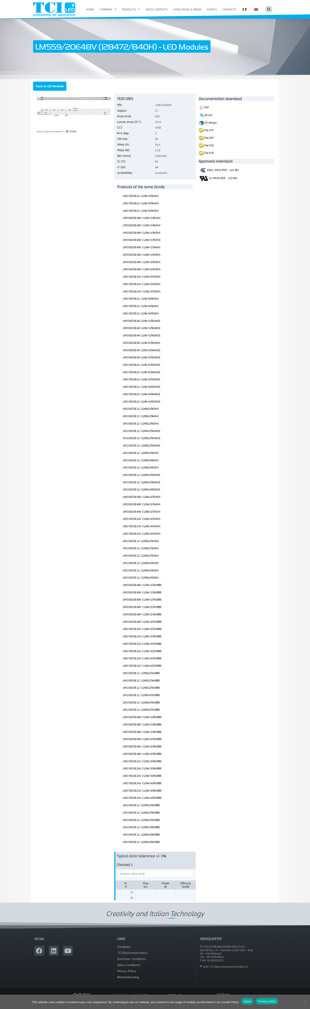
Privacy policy (267, 1001)
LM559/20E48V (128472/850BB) (142, 758)
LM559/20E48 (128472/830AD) (141, 347)
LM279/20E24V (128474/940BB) (142, 663)
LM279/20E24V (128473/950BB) (142, 648)
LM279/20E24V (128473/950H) (141, 296)
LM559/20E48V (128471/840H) (141, 230)
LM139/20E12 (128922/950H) (141, 560)
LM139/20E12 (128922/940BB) (141, 685)
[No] (304, 1002)
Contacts (229, 9)
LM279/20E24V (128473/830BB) (142, 765)
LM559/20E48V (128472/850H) (141, 274)
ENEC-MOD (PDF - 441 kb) (219, 174)
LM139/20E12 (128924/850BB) (141, 846)
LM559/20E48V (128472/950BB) (142, 626)
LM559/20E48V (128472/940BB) (142, 619)
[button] (269, 9)
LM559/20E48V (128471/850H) (141, 237)
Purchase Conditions (131, 963)
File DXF (209, 142)
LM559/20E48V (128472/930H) (141, 501)
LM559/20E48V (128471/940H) (141, 252)
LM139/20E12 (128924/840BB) (141, 839)
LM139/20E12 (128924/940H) (141, 575)
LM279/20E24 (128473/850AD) (141, 384)
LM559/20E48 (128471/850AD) (141, 340)
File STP (209, 134)
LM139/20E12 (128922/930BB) (141, 677)
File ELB (208, 157)
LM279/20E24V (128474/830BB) (142, 787)
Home (90, 9)
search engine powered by (56, 136)
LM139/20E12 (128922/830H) (141, 413)
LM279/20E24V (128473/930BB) (142, 633)
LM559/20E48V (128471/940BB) (142, 597)
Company (107, 9)
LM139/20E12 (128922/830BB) (141, 809)
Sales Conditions (128, 970)
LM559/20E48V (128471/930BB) (142, 589)
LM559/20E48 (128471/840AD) (141, 332)
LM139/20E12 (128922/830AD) (141, 435)
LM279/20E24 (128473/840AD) (141, 376)
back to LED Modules (50, 90)
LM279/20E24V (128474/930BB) (142, 655)
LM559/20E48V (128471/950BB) (142, 604)
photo (205, 120)
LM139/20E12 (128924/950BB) (141, 714)
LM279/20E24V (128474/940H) (141, 531)
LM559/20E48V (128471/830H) (141, 222)
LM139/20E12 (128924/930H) (141, 567)
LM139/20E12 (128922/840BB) (141, 817)
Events (212, 9)
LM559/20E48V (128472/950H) (141, 516)
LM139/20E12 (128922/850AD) (141, 450)
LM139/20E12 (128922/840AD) (141, 443)
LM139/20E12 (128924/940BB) (141, 707)
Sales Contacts (156, 9)
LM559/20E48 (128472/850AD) (141, 362)
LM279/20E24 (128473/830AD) (141, 369)
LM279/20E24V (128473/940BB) (142, 641)
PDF (204, 112)
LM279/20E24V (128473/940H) (141, 288)
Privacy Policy (126, 976)
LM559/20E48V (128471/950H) (141, 259)
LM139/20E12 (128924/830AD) (141, 479)
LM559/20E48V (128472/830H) (141, 266)
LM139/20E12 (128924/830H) (141, 457)
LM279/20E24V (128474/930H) (141, 523)
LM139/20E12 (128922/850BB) (141, 824)
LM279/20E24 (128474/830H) (141, 303)
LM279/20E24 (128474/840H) (141, 310)
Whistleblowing (128, 982)
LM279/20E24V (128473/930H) (141, 281)
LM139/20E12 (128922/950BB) (141, 692)
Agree (247, 1001)
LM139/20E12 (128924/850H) (141, 472)
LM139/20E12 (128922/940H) (141, 553)
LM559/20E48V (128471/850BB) (142, 736)
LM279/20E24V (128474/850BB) (142, 802)
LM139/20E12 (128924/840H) (141, 465)
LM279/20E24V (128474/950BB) (142, 670)
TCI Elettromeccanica (132, 957)
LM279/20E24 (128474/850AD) (141, 406)
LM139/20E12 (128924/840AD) (141, 487)
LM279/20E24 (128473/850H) (141, 215)
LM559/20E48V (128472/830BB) (142, 743)
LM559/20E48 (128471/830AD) (141, 325)
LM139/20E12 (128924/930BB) (141, 699)
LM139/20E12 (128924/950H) (141, 582)
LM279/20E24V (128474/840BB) (142, 795)
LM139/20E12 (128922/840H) (141, 421)
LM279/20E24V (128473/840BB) (142, 773)
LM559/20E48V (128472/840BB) (142, 751)
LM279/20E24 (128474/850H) (141, 318)
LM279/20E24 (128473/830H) (141, 200)
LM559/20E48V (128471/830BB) (142, 722)
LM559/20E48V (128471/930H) (141, 244)
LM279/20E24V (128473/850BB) (142, 780)
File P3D (209, 150)
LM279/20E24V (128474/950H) (141, 538)
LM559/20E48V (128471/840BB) (142, 729)
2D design (208, 127)
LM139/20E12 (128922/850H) (141, 428)
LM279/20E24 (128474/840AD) (141, 398)
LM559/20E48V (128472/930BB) (142, 611)
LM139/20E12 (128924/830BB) (141, 832)
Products (131, 9)
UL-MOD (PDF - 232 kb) (218, 182)
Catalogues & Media (187, 9)
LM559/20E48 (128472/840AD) (141, 354)
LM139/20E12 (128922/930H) (141, 545)
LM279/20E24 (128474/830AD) (141, 391)
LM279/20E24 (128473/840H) (141, 208)
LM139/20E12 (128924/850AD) (141, 494)
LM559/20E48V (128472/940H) (141, 508)
